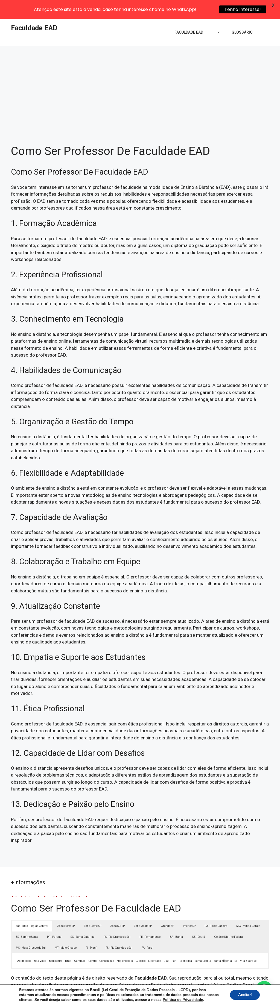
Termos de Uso (215, 996)
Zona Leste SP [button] (92, 907)
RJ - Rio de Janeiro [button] (216, 907)
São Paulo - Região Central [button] (32, 907)
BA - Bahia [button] (176, 918)
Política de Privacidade (178, 996)
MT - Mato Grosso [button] (66, 929)
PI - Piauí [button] (91, 929)
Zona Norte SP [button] (66, 907)
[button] (264, 989)
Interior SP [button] (189, 907)
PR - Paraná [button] (54, 918)
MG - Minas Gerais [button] (248, 907)
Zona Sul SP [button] (117, 907)
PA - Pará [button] (147, 929)
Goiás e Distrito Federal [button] (229, 918)
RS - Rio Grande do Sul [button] (117, 918)
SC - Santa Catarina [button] (83, 918)
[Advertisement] (140, 68)
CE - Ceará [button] (198, 918)
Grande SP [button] (167, 907)
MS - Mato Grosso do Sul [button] (31, 929)
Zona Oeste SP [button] (143, 907)
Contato (240, 996)
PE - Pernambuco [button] (150, 918)
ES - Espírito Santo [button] (27, 918)
